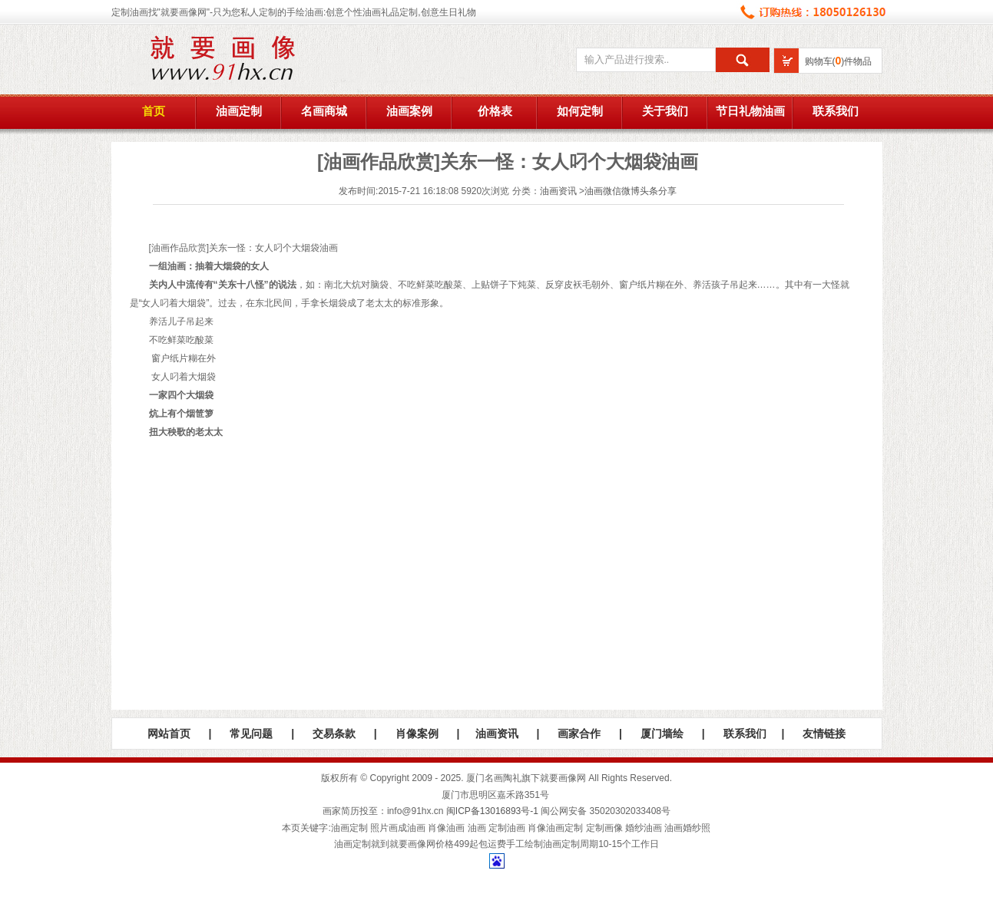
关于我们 (665, 111)
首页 (153, 111)
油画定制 (239, 111)
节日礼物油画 (750, 111)
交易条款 (334, 733)
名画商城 (324, 111)
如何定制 (580, 111)
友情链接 (824, 733)
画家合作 (579, 733)
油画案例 (409, 111)
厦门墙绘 (662, 733)
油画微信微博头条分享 (630, 191)
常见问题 (251, 733)
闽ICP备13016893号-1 (492, 811)
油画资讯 (558, 191)
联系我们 (836, 111)
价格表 (495, 111)
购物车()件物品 (838, 61)
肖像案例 (417, 733)
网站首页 (168, 733)
